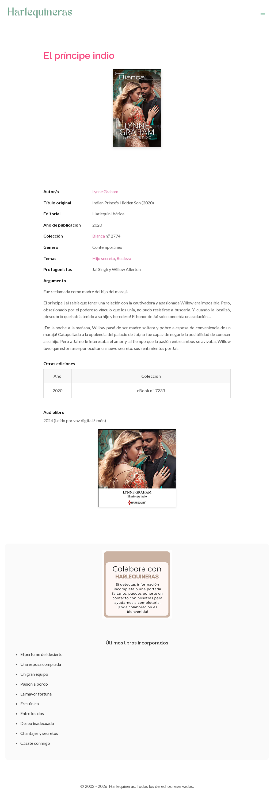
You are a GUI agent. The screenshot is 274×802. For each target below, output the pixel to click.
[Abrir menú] (263, 13)
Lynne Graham (105, 191)
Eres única (29, 703)
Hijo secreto (103, 258)
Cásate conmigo (35, 743)
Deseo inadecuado (37, 723)
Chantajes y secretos (39, 733)
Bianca (98, 235)
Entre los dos (32, 713)
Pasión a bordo (34, 683)
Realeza (124, 258)
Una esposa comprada (40, 664)
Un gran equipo (34, 674)
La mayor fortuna (36, 693)
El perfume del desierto (41, 654)
